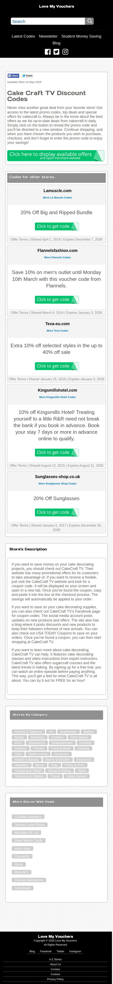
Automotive (68, 732)
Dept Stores (79, 737)
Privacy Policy (55, 979)
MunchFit (21, 872)
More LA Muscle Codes (57, 197)
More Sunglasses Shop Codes (57, 483)
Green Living (38, 754)
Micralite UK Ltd (26, 832)
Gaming (83, 748)
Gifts (18, 754)
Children (57, 737)
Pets (54, 765)
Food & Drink (60, 748)
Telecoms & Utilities (29, 776)
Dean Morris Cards (28, 840)
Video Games (77, 776)
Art (51, 732)
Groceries (61, 754)
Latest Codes (23, 36)
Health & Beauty (27, 759)
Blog (56, 43)
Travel (54, 776)
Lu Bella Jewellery (28, 817)
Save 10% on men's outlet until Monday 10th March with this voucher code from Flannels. (56, 278)
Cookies (55, 974)
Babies (89, 732)
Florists (38, 748)
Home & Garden (58, 759)
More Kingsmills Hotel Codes (57, 397)
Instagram (75, 951)
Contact (55, 969)
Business (37, 737)
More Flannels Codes (57, 257)
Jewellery (22, 765)
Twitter (60, 951)
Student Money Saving (81, 36)
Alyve (19, 864)
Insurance (84, 759)
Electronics (37, 743)
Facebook (45, 951)
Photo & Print (74, 765)
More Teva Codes (57, 330)
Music (40, 765)
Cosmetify (22, 856)
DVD (18, 743)
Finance (20, 748)
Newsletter (48, 36)
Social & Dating (59, 771)
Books (19, 737)
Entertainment (62, 743)
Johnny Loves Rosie (29, 825)
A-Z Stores (55, 959)
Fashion (85, 743)
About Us (55, 964)
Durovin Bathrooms (29, 880)
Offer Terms (19, 239)
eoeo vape (22, 848)
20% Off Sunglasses (56, 498)
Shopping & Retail (28, 771)
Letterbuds (22, 888)
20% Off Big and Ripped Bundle (56, 212)
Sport (82, 771)
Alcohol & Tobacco (28, 732)
